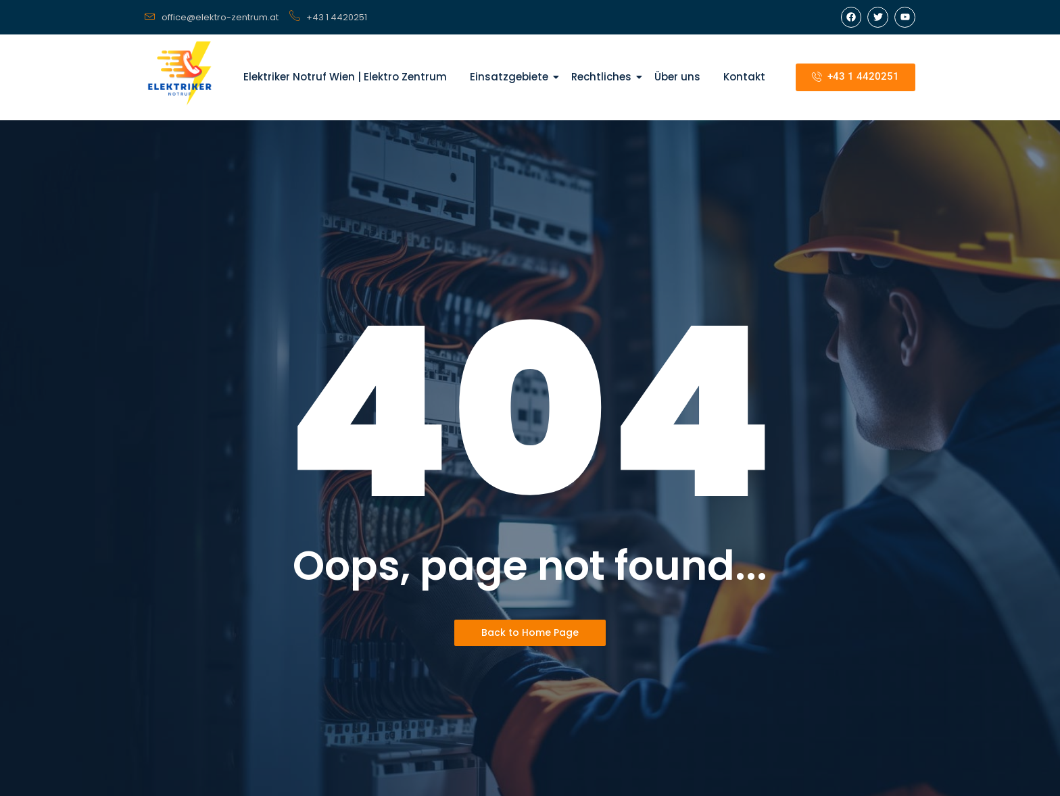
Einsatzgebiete (511, 77)
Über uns (677, 77)
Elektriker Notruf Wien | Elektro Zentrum (345, 77)
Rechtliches (603, 77)
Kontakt (744, 77)
